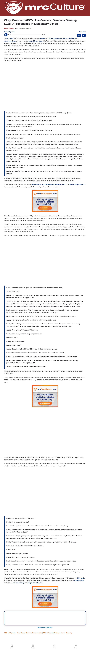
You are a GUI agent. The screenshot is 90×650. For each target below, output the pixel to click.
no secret (9, 38)
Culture (28, 633)
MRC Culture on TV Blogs (51, 633)
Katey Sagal (20, 633)
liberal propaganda (55, 38)
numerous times (10, 41)
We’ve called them (69, 38)
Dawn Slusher (9, 28)
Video (63, 633)
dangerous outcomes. (35, 583)
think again (81, 578)
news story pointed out (77, 184)
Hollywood (12, 633)
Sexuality (69, 633)
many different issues (35, 41)
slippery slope (79, 580)
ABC (5, 633)
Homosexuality (37, 633)
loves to (42, 38)
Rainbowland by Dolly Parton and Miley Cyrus (48, 184)
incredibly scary (18, 583)
